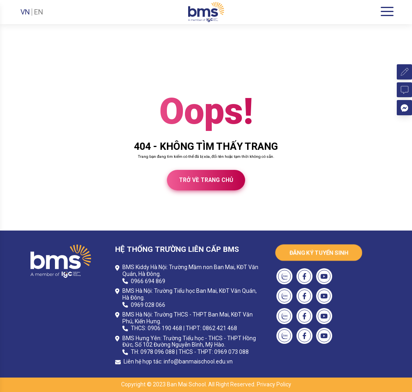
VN (25, 12)
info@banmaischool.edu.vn (198, 361)
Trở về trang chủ (206, 180)
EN (38, 12)
